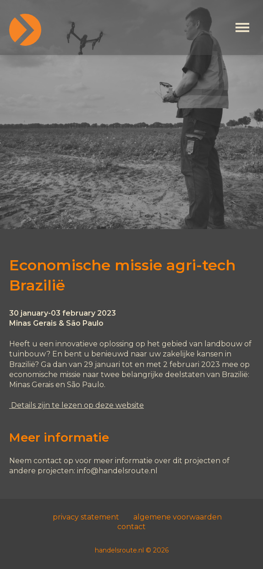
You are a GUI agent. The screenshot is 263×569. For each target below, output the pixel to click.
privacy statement (86, 517)
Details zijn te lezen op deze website (76, 405)
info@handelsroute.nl (117, 470)
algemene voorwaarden (177, 517)
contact (131, 526)
